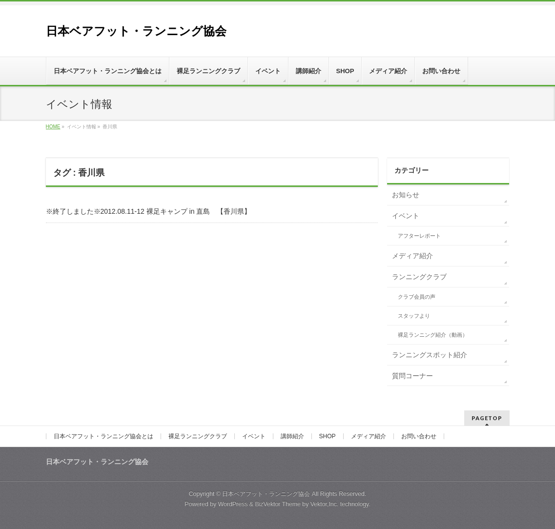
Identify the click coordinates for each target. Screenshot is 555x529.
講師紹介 (292, 436)
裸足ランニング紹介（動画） (433, 335)
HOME (53, 126)
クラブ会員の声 (416, 297)
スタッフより (414, 316)
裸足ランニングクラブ (197, 436)
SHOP (327, 436)
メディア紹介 (412, 256)
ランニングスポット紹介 (429, 355)
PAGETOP (487, 418)
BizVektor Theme (278, 504)
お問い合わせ (418, 436)
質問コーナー (412, 376)
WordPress (233, 504)
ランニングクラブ (419, 277)
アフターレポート (419, 236)
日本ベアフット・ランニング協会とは (103, 436)
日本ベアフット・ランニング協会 (136, 31)
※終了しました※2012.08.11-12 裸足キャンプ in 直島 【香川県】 (148, 211)
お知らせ (405, 195)
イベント (405, 216)
